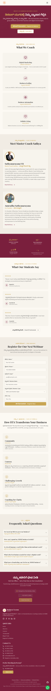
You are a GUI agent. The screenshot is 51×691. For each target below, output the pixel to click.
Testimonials (6, 633)
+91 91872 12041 (9, 646)
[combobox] (25, 393)
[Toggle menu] (47, 3)
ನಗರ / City (7, 397)
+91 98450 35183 (9, 653)
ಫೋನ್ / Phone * (9, 368)
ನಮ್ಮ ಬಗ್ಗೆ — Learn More (26, 31)
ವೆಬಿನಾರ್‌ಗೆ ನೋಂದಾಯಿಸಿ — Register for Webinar (25, 26)
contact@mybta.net (10, 656)
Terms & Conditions (26, 680)
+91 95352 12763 (9, 651)
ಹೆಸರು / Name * (8, 360)
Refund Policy (35, 680)
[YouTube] (9, 619)
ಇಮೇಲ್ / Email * (9, 375)
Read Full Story (10, 186)
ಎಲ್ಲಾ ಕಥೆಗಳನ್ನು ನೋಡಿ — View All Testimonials (25, 330)
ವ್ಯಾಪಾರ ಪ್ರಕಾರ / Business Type (12, 390)
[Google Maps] (14, 619)
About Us (5, 629)
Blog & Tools (6, 636)
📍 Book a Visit (8, 672)
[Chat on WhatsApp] (48, 688)
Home (4, 626)
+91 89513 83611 (9, 648)
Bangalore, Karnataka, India (12, 658)
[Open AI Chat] (48, 682)
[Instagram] (3, 619)
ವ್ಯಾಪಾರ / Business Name (11, 382)
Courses (5, 631)
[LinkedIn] (12, 619)
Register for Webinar (8, 638)
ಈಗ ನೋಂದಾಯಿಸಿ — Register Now (25, 405)
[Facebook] (6, 619)
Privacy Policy (15, 680)
